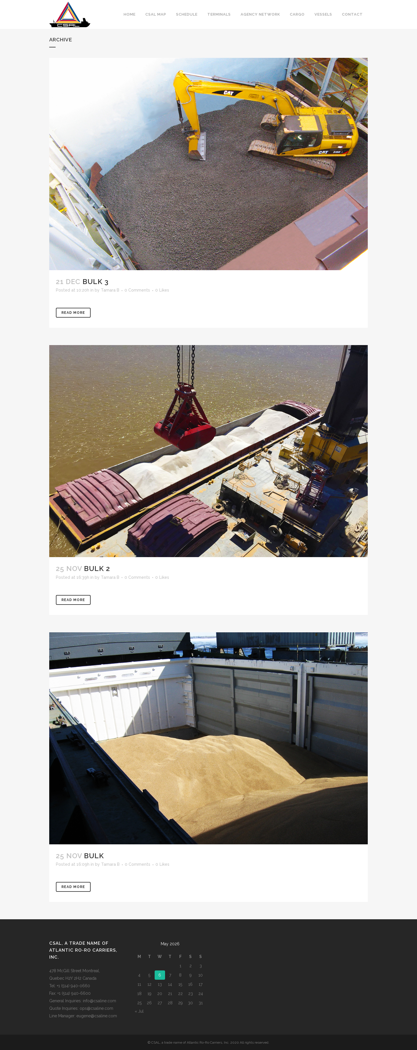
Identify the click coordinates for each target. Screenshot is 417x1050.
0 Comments (137, 290)
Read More (73, 313)
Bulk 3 (96, 281)
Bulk (94, 856)
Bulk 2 (97, 568)
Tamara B (110, 290)
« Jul (139, 1011)
